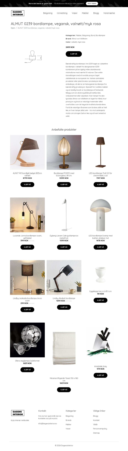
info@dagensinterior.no (47, 425)
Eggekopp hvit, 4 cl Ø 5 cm (100, 293)
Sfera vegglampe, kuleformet (27, 362)
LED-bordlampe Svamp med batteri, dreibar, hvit (100, 238)
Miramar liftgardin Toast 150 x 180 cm (64, 381)
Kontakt (96, 422)
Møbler (85, 14)
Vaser (74, 14)
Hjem (13, 29)
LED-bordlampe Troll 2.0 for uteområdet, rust (100, 176)
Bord (93, 37)
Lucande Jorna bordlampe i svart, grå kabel (27, 238)
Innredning (62, 14)
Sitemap (96, 434)
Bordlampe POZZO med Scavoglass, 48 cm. (64, 176)
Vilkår (95, 426)
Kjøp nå (73, 55)
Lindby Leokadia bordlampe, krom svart (27, 301)
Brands (68, 422)
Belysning (47, 14)
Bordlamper (100, 37)
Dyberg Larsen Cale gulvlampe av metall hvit (64, 238)
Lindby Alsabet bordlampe (64, 300)
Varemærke (109, 14)
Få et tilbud (92, 3)
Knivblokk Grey (100, 368)
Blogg (96, 14)
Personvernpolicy (100, 430)
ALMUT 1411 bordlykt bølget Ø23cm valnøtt (27, 176)
